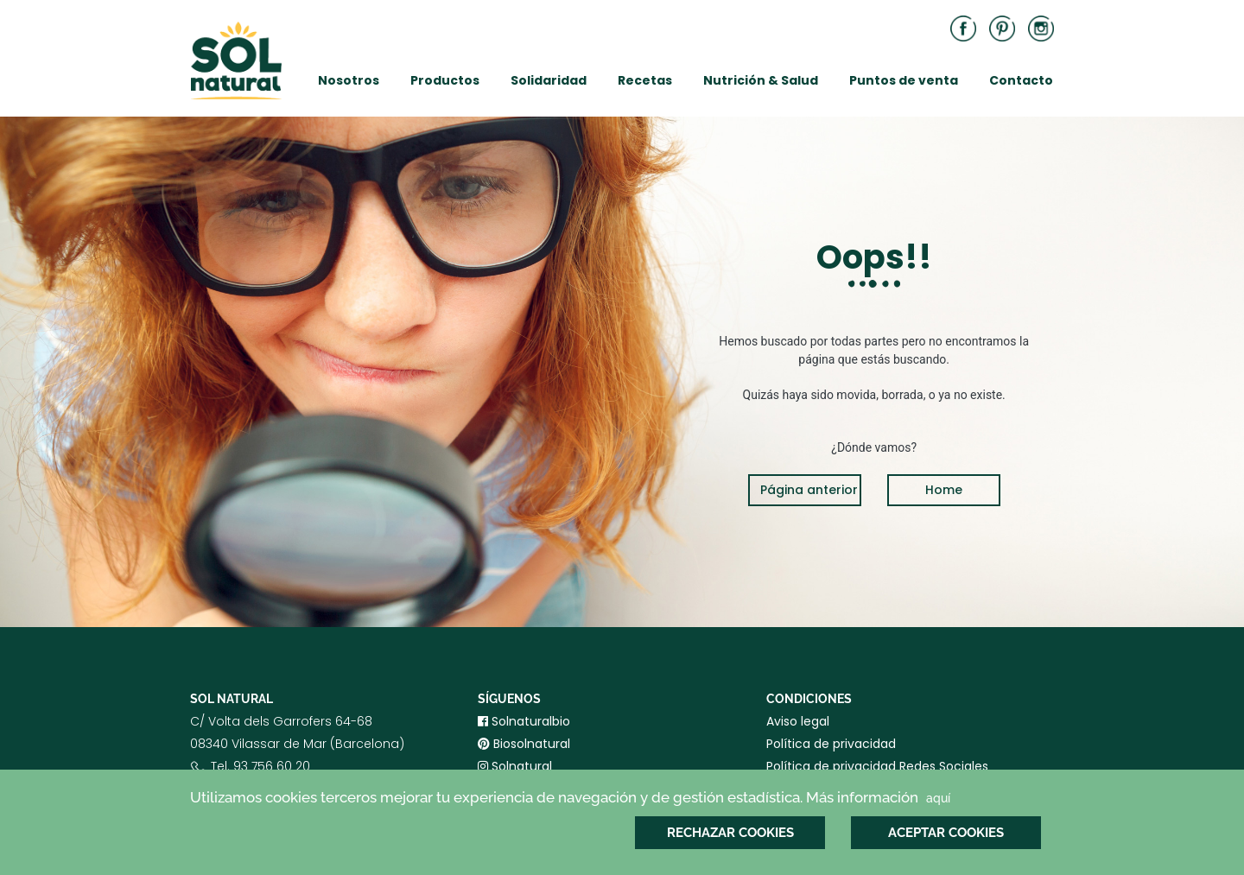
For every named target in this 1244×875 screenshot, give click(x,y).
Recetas (645, 80)
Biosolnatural (524, 743)
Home (943, 489)
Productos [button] (444, 80)
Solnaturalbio (524, 721)
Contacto (1021, 80)
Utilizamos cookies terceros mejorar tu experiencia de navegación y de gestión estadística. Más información (572, 798)
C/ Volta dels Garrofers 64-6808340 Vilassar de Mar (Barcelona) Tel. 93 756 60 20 (297, 757)
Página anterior (809, 489)
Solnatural (515, 766)
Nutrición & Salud (760, 80)
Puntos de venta (903, 80)
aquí (938, 798)
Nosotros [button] (348, 80)
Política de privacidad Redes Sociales (877, 766)
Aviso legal (797, 721)
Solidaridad (549, 80)
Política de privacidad (831, 743)
